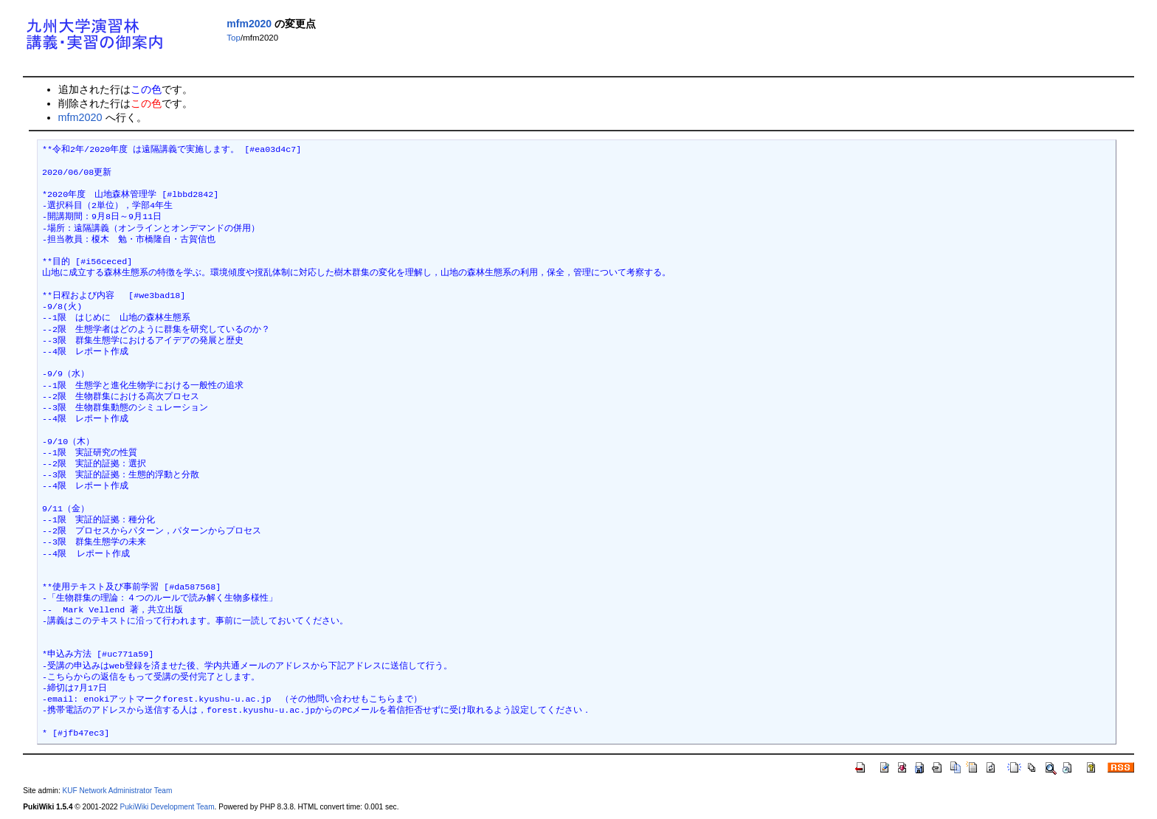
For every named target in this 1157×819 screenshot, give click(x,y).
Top (234, 37)
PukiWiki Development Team (167, 807)
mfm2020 (249, 24)
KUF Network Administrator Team (118, 791)
